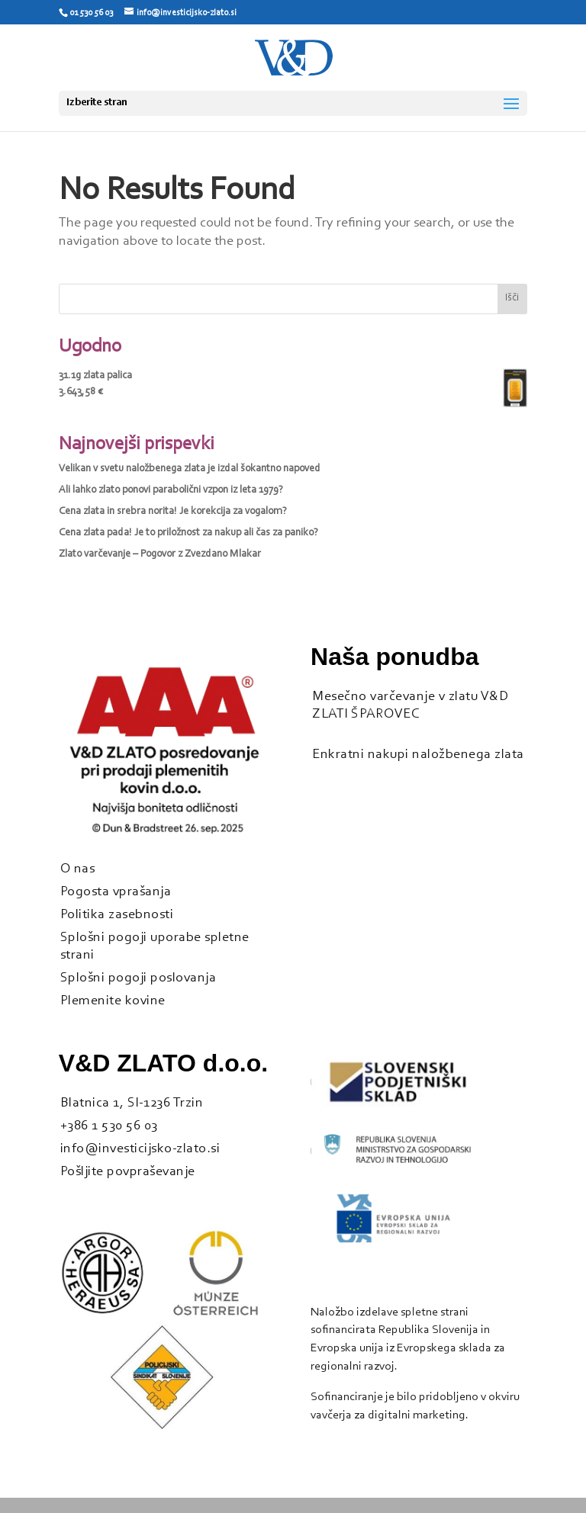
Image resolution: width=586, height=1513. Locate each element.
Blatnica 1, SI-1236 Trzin (132, 1103)
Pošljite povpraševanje (127, 1171)
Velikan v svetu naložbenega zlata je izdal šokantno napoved (189, 469)
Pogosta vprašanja (116, 891)
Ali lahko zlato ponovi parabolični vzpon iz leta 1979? (171, 490)
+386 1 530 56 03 (109, 1125)
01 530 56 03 (91, 13)
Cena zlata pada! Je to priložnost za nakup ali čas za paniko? (188, 533)
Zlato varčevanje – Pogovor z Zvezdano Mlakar (160, 554)
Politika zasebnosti (117, 914)
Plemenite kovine (113, 1000)
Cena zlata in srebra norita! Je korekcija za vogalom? (173, 511)
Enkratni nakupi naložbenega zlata (418, 754)
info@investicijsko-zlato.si (140, 1148)
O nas (77, 869)
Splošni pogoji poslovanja (138, 978)
